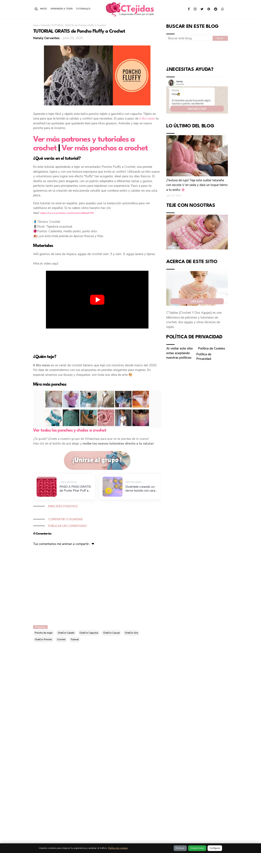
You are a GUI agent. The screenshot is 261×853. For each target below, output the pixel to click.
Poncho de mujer (44, 632)
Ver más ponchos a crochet (105, 148)
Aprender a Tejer (61, 8)
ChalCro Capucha (89, 632)
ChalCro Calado (66, 632)
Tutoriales (83, 8)
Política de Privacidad (203, 356)
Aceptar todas (197, 848)
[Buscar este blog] (189, 38)
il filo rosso (147, 118)
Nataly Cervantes (46, 38)
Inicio (43, 8)
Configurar (215, 848)
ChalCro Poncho (43, 639)
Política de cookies (118, 848)
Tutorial (45, 25)
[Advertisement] (97, 340)
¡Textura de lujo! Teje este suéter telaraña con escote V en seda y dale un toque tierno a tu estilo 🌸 (197, 185)
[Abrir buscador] (36, 9)
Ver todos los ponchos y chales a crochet (69, 430)
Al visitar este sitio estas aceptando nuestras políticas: (179, 353)
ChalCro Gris (131, 632)
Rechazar (180, 848)
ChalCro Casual (111, 632)
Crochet (61, 639)
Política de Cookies (211, 348)
